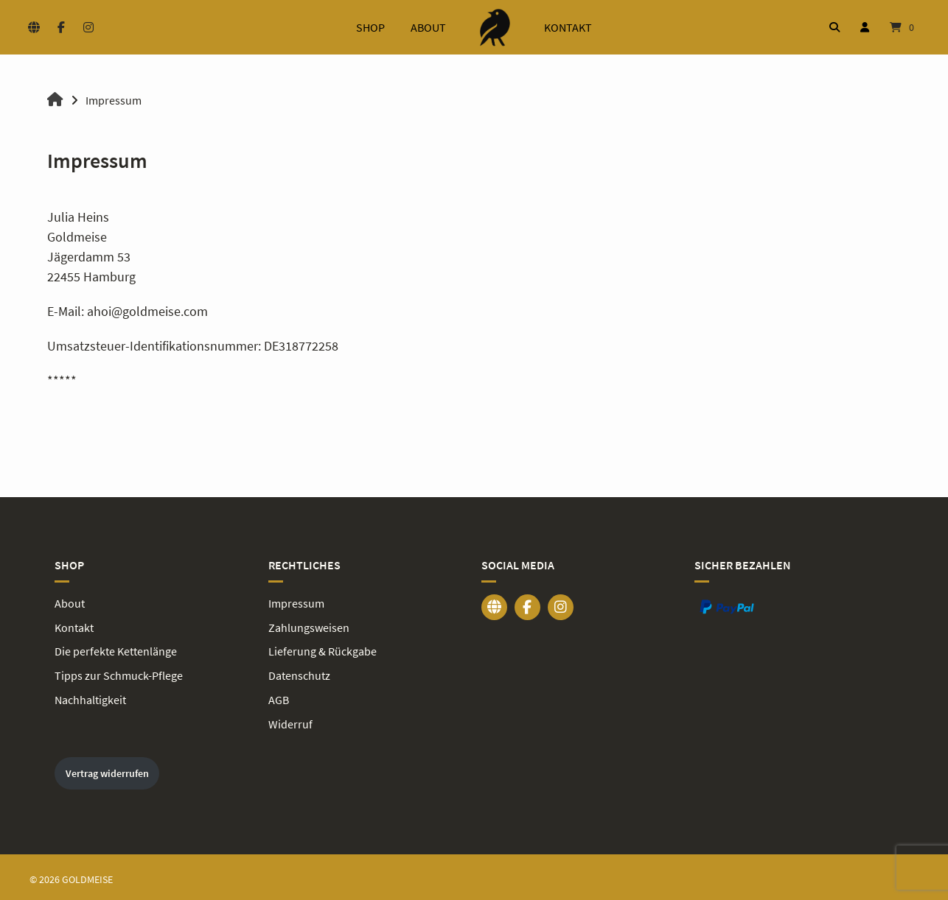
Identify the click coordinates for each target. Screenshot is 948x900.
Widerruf (290, 720)
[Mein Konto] (864, 27)
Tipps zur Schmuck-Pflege (119, 673)
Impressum (296, 602)
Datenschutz (299, 673)
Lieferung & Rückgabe (322, 649)
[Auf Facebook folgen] (61, 27)
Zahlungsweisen (308, 626)
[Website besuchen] (33, 27)
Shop (370, 27)
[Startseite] (495, 27)
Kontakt (568, 27)
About (428, 27)
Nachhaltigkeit (90, 696)
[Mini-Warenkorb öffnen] (901, 27)
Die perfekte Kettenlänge (116, 649)
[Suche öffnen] (834, 27)
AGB (278, 696)
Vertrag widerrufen (107, 769)
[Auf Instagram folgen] (88, 27)
